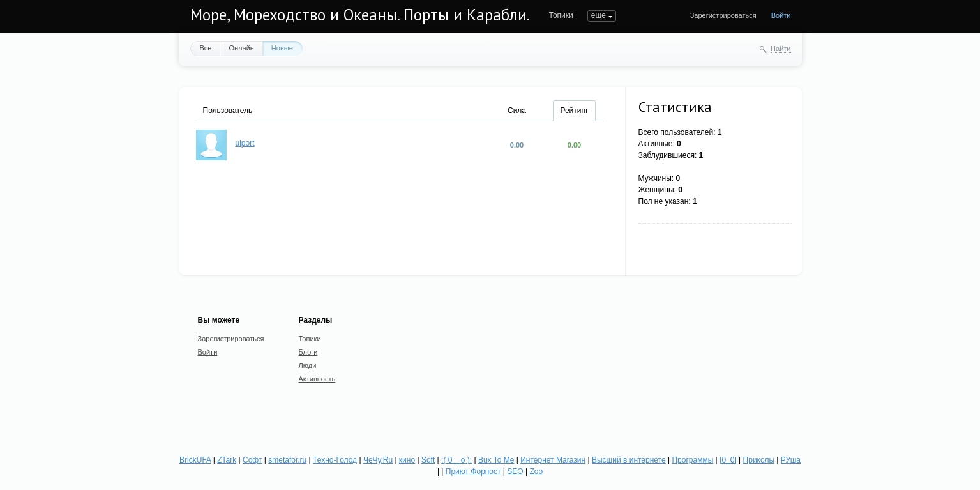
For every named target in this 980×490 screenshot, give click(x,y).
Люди (308, 365)
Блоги (308, 352)
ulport (245, 143)
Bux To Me (496, 460)
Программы (692, 460)
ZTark (226, 460)
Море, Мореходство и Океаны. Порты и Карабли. (360, 14)
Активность (317, 379)
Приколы (758, 460)
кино (407, 460)
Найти (780, 48)
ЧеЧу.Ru (378, 460)
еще (598, 15)
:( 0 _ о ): (456, 460)
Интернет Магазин (552, 460)
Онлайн (241, 48)
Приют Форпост (473, 471)
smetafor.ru (287, 460)
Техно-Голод (335, 460)
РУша (791, 460)
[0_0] (728, 460)
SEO (515, 471)
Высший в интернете (629, 460)
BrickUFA (195, 460)
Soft (428, 460)
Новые (282, 48)
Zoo (536, 471)
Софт (252, 460)
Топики (561, 15)
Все (206, 48)
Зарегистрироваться (723, 15)
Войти (781, 15)
